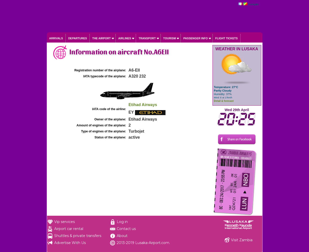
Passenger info (195, 38)
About (122, 235)
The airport (101, 38)
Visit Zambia (241, 240)
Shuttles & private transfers (77, 235)
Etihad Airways (142, 105)
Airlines (124, 38)
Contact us (126, 228)
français (253, 4)
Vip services (64, 221)
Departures (77, 38)
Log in (122, 221)
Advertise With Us (70, 242)
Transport (147, 38)
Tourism (169, 38)
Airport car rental (68, 228)
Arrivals (56, 38)
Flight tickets (226, 38)
